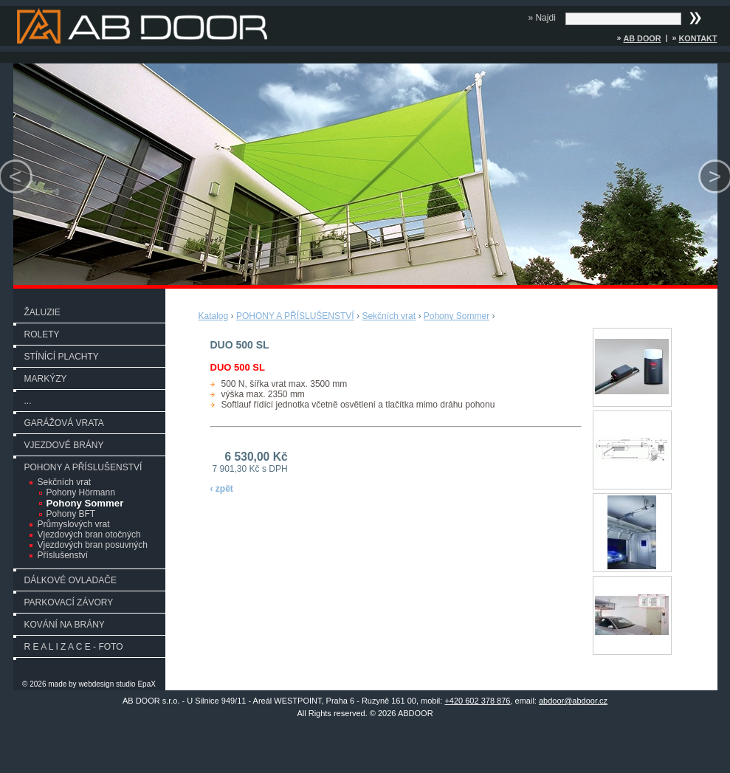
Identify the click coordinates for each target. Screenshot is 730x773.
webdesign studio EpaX (117, 684)
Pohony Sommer (85, 503)
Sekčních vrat (65, 482)
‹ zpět (221, 489)
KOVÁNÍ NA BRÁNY (64, 624)
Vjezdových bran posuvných (93, 545)
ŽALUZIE (42, 312)
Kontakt (698, 38)
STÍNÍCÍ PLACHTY (61, 356)
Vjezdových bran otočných (89, 534)
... (28, 401)
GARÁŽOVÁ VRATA (64, 423)
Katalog (214, 316)
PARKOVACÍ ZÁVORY (69, 602)
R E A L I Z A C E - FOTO (73, 647)
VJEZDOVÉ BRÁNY (64, 445)
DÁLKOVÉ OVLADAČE (70, 580)
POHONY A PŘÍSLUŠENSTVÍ (83, 467)
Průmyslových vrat (74, 524)
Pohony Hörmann (81, 492)
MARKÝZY (45, 379)
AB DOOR (642, 38)
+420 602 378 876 (477, 700)
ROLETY (42, 334)
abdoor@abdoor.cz (573, 700)
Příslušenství (63, 555)
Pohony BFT (71, 514)
